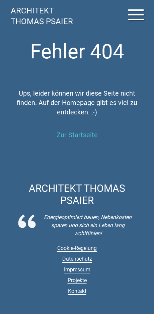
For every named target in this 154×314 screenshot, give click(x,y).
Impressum (77, 269)
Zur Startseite (77, 135)
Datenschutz (77, 259)
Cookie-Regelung (77, 248)
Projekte (77, 280)
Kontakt (77, 291)
